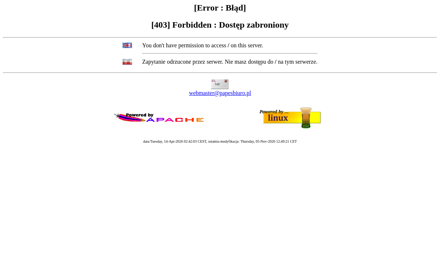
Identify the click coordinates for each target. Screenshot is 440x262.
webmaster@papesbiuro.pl (220, 93)
